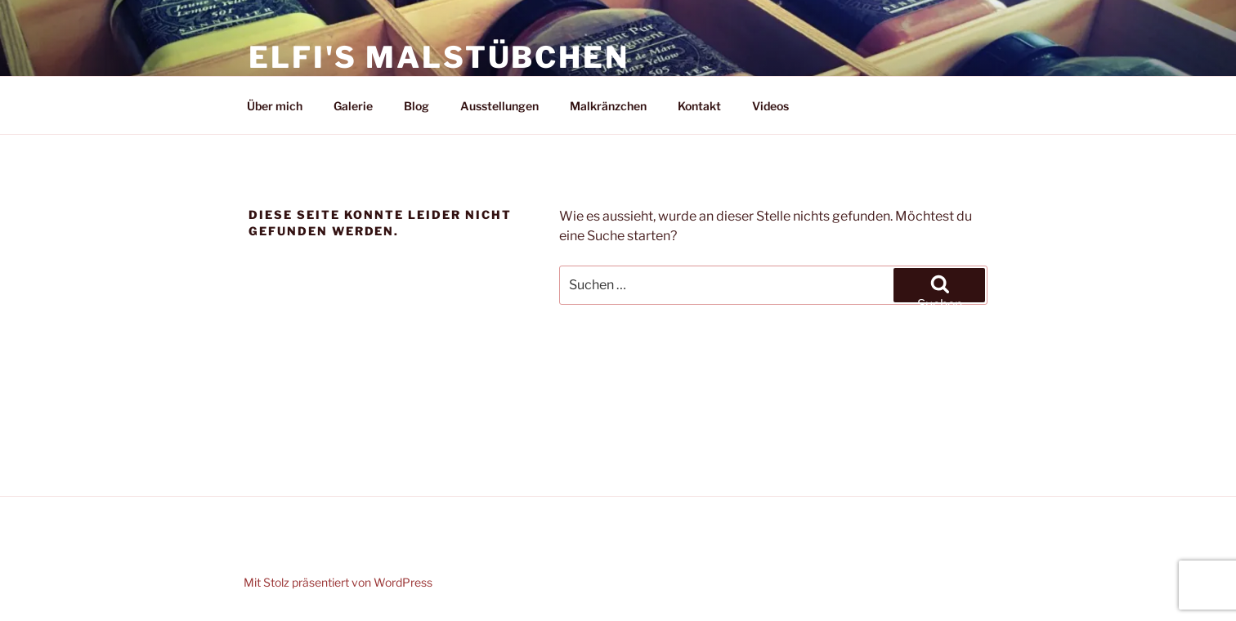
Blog (416, 106)
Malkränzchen (608, 106)
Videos (770, 106)
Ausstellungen (499, 106)
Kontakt (699, 106)
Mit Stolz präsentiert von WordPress (338, 582)
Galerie (353, 106)
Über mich (274, 106)
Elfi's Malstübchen (439, 57)
